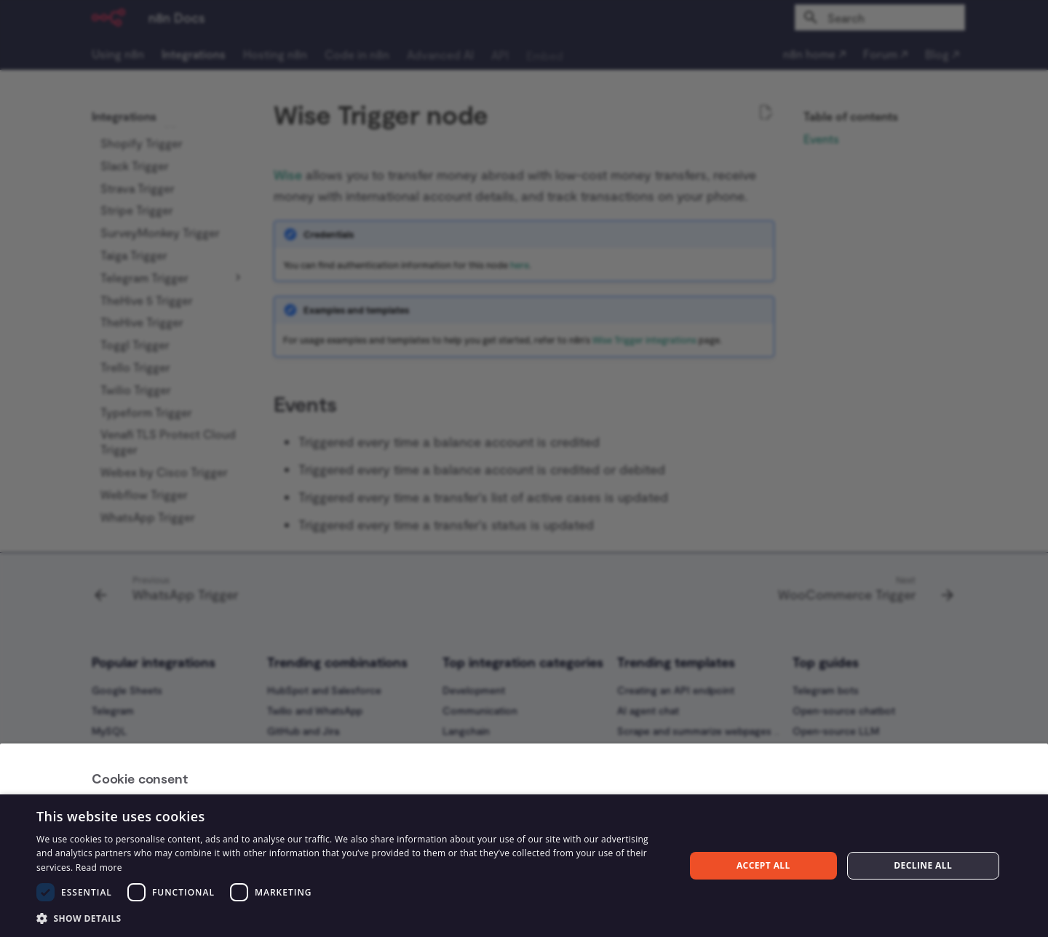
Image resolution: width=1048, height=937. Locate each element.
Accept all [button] (763, 865)
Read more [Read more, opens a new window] (99, 867)
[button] (351, 917)
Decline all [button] (923, 865)
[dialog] (524, 865)
